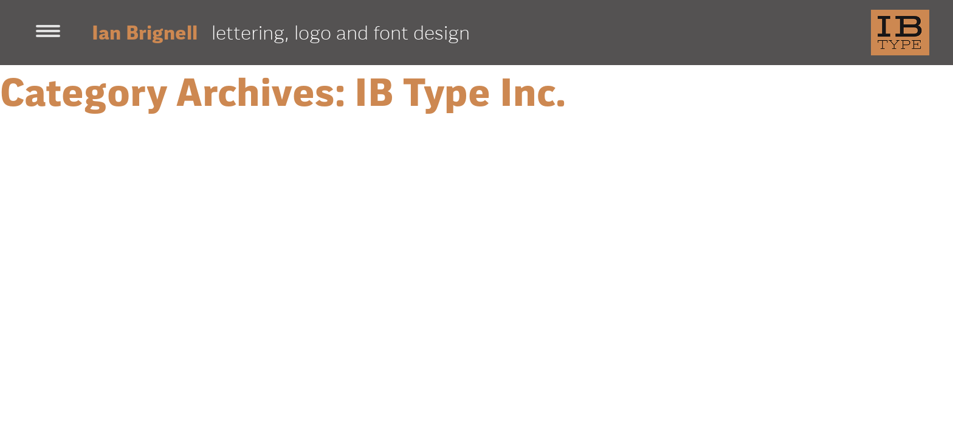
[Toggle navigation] (48, 32)
